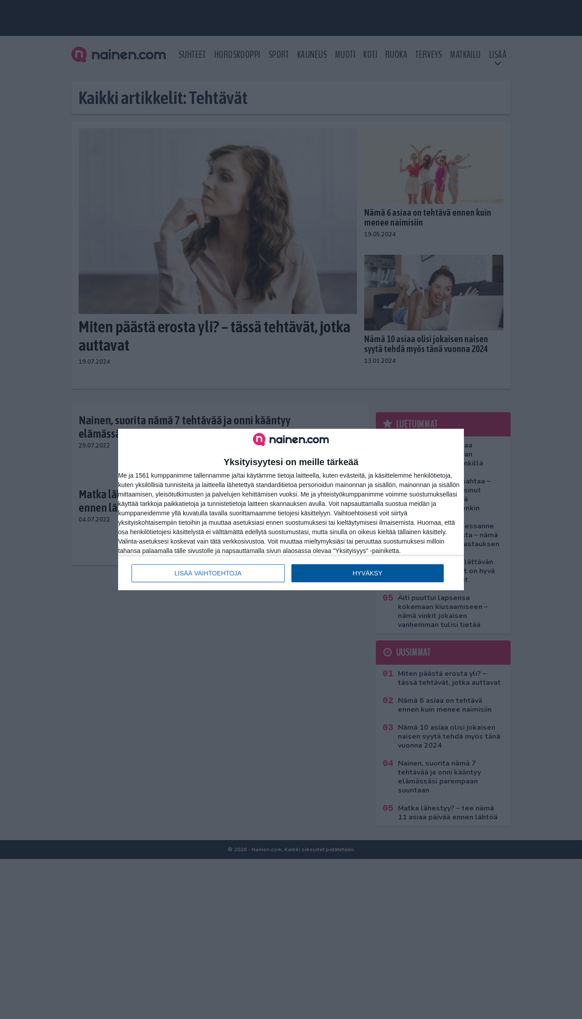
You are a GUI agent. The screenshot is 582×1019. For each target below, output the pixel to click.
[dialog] (291, 509)
